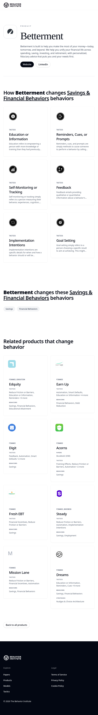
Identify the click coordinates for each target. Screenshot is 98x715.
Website (27, 64)
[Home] (12, 5)
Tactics (6, 691)
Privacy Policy (57, 680)
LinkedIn (43, 64)
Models (6, 686)
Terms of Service (59, 674)
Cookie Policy (57, 686)
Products (7, 680)
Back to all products (16, 624)
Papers (6, 674)
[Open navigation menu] (93, 5)
